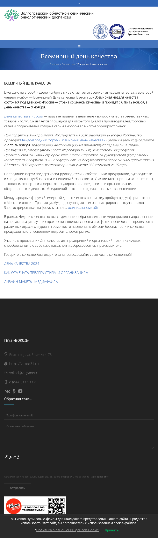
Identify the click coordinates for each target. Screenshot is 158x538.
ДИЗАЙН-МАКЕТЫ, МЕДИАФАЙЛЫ (31, 281)
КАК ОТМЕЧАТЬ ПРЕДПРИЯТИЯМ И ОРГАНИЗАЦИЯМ (46, 272)
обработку (102, 476)
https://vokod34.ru (24, 363)
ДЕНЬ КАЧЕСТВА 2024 (21, 263)
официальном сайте (84, 207)
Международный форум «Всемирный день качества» (62, 140)
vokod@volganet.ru (24, 372)
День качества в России (23, 116)
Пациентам (68, 64)
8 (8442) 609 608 (22, 381)
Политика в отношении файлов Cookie (67, 530)
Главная (54, 64)
